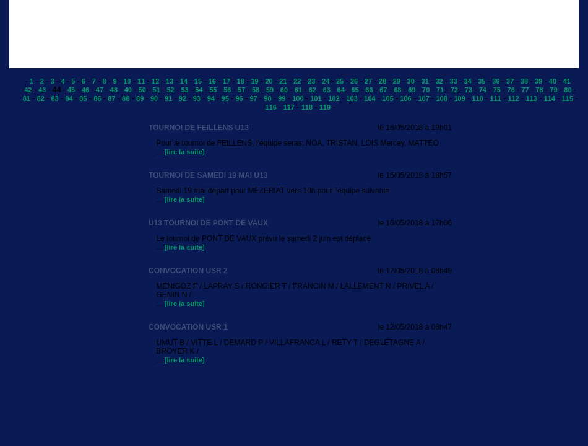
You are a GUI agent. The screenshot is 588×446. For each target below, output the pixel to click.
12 (155, 81)
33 (453, 81)
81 (26, 98)
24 (325, 81)
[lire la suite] (185, 151)
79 (553, 90)
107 (423, 98)
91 (168, 98)
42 (28, 90)
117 (289, 107)
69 (411, 90)
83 (55, 98)
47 (99, 90)
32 (439, 81)
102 (333, 98)
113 (531, 98)
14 (184, 81)
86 (97, 98)
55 (213, 90)
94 (211, 98)
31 (425, 81)
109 (459, 98)
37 (510, 81)
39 (538, 81)
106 (405, 98)
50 (142, 90)
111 (495, 98)
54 (198, 90)
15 (198, 81)
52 (170, 90)
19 (254, 81)
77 (525, 90)
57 (241, 90)
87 (111, 98)
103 (351, 98)
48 (114, 90)
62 (312, 90)
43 (42, 90)
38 (524, 81)
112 (513, 98)
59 (270, 90)
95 (225, 98)
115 (567, 98)
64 (341, 90)
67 (383, 90)
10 (127, 81)
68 (397, 90)
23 (311, 81)
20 (268, 81)
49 (128, 90)
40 (552, 81)
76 (511, 90)
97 (253, 98)
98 (267, 98)
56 (227, 90)
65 (354, 90)
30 (411, 81)
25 (340, 81)
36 (495, 81)
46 (85, 90)
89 (140, 98)
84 (68, 98)
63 (327, 90)
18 (240, 81)
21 (283, 81)
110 (477, 98)
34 (467, 81)
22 (297, 81)
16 (212, 81)
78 (539, 90)
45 (71, 90)
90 (154, 98)
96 (239, 98)
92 (182, 98)
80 (567, 90)
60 (284, 90)
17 (226, 81)
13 (169, 81)
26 (354, 81)
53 (184, 90)
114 (549, 98)
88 (125, 98)
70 (426, 90)
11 (141, 81)
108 (441, 98)
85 (83, 98)
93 (197, 98)
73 (468, 90)
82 (41, 98)
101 (315, 98)
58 (255, 90)
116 (271, 107)
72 (454, 90)
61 (298, 90)
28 (382, 81)
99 (281, 98)
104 (369, 98)
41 (567, 81)
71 (440, 90)
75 (497, 90)
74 (482, 90)
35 (481, 81)
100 (297, 98)
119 (325, 107)
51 (156, 90)
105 (387, 98)
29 (396, 81)
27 (368, 81)
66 (369, 90)
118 (307, 107)
